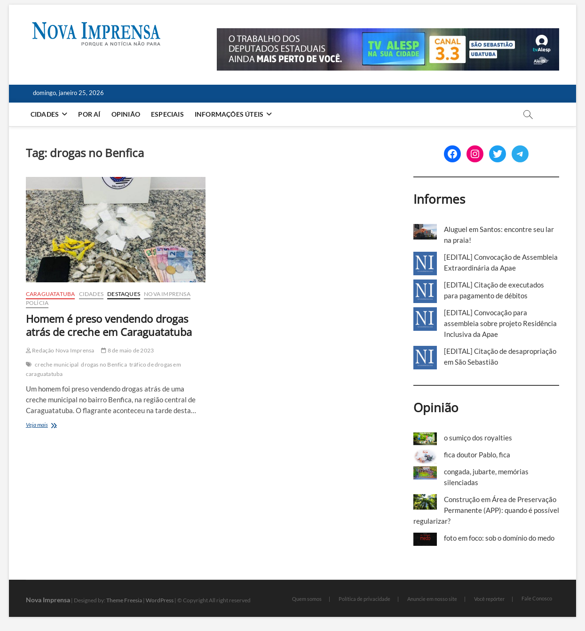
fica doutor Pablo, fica (477, 454)
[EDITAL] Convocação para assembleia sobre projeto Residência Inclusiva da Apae (500, 323)
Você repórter (489, 599)
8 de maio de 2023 (127, 350)
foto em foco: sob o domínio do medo (499, 538)
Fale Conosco (537, 598)
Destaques (123, 293)
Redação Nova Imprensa (60, 350)
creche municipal (57, 364)
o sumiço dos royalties (478, 437)
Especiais (167, 114)
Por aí (89, 114)
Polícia (37, 302)
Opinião (125, 114)
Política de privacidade (364, 599)
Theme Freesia (124, 600)
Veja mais (54, 426)
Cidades (45, 114)
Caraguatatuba (50, 293)
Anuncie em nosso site (432, 599)
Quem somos (307, 599)
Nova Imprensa (167, 293)
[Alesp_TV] (388, 33)
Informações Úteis (229, 114)
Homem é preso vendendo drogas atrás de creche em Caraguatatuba (109, 325)
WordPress (160, 600)
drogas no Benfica (103, 364)
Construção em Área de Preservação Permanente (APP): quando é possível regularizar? (486, 510)
